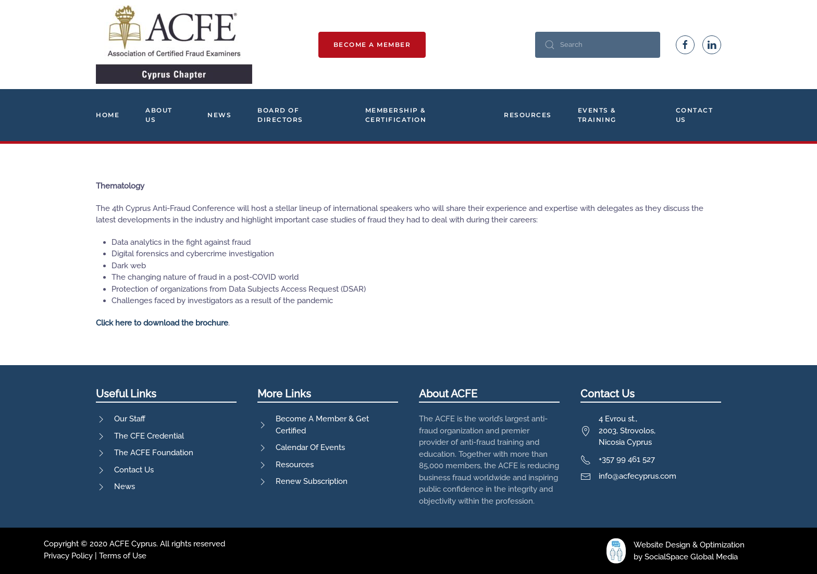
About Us (158, 114)
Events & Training (597, 114)
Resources (528, 115)
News (219, 115)
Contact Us (694, 114)
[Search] (597, 45)
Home (107, 115)
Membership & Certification (396, 114)
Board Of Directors (280, 114)
